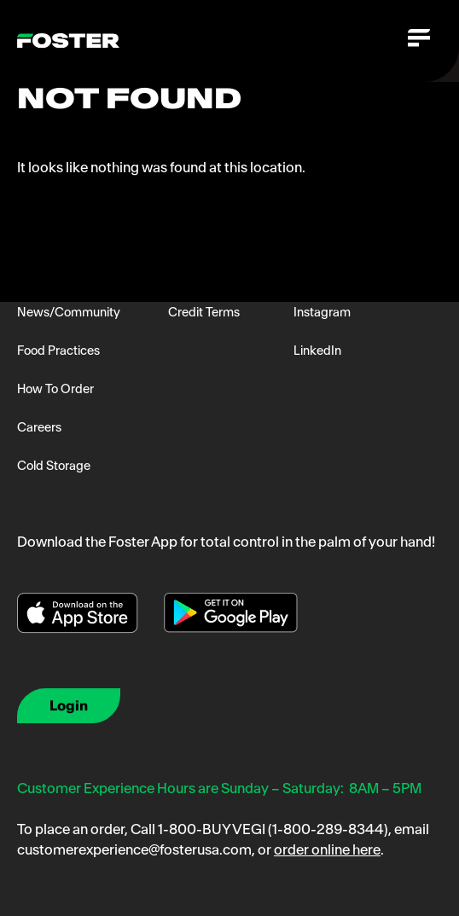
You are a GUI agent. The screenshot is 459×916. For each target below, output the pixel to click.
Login (68, 705)
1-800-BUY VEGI (211, 829)
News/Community (68, 312)
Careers (39, 427)
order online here (327, 849)
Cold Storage (53, 465)
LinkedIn (317, 350)
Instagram (322, 312)
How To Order (55, 389)
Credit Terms (204, 312)
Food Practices (58, 350)
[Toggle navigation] (418, 41)
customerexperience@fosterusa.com (134, 849)
